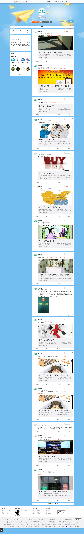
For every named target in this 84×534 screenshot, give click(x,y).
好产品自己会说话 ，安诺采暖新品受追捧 (53, 492)
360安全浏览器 (49, 33)
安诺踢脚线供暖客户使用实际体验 (53, 35)
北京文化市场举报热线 (45, 524)
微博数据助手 (13, 62)
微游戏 (3, 513)
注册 (66, 1)
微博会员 (3, 512)
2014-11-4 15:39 (41, 321)
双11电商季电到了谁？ (54, 102)
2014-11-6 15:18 (41, 256)
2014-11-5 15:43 (41, 289)
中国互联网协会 (54, 524)
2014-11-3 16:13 (41, 355)
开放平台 (33, 515)
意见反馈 (16, 519)
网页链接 (65, 296)
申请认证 (33, 510)
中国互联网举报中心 (8, 524)
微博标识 (33, 513)
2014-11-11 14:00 (41, 188)
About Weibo (25, 519)
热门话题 (8, 510)
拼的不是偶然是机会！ (53, 322)
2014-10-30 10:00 (41, 437)
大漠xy (18, 72)
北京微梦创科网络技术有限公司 (58, 526)
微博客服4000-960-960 (8, 519)
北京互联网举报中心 (16, 524)
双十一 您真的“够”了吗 (53, 122)
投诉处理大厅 (52, 519)
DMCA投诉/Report (60, 519)
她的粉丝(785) (14, 65)
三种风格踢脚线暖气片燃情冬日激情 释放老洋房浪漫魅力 (58, 275)
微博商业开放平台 (24, 62)
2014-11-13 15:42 (41, 101)
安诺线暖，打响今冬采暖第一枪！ (61, 190)
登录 (70, 1)
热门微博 (3, 510)
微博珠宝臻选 (28, 62)
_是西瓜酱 (28, 72)
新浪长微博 (49, 101)
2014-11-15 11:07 (41, 67)
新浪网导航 (36, 519)
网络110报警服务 (37, 524)
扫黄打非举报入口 (68, 524)
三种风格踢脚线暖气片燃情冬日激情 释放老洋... (55, 257)
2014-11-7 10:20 (41, 222)
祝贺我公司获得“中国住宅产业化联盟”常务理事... (56, 69)
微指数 (8, 513)
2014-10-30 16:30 (41, 425)
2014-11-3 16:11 (41, 390)
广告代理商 (39, 513)
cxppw (13, 72)
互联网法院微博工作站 (69, 519)
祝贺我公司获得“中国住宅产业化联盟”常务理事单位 (56, 86)
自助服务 (47, 512)
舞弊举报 (20, 519)
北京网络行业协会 (61, 524)
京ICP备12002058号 (16, 521)
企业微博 (33, 512)
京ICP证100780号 (8, 521)
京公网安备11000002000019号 (72, 526)
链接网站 (39, 510)
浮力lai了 (18, 62)
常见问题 (47, 510)
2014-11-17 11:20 (41, 33)
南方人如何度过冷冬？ (53, 223)
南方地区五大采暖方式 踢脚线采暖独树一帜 (53, 375)
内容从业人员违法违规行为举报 (27, 524)
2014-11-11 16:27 (41, 154)
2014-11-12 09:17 (41, 120)
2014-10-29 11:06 (41, 471)
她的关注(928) (14, 56)
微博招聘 (31, 519)
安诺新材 (40, 31)
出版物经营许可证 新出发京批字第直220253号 (69, 522)
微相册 (8, 512)
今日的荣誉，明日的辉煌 (55, 439)
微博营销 (39, 512)
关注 (35, 21)
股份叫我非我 (23, 72)
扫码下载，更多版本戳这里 (24, 511)
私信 (45, 21)
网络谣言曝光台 (76, 524)
